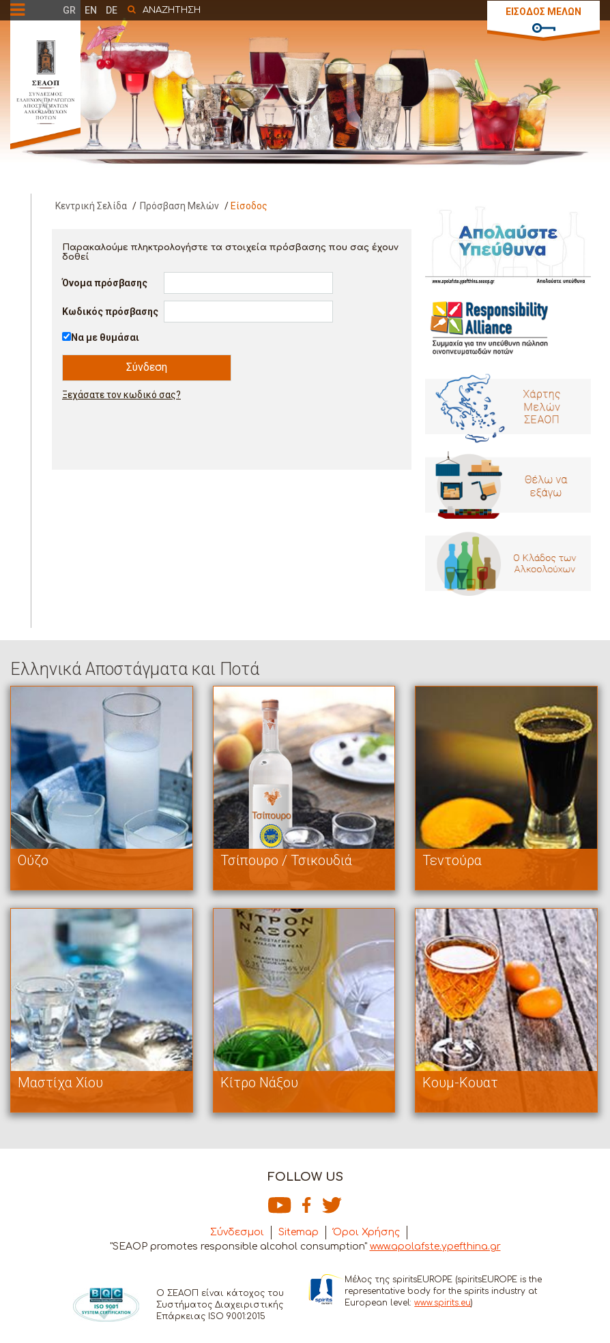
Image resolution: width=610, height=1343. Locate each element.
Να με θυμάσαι (105, 337)
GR (69, 10)
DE (111, 10)
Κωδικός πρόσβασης (110, 311)
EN (91, 10)
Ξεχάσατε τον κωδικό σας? (121, 394)
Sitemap (298, 1232)
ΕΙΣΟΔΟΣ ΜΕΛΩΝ (543, 11)
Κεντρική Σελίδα (91, 205)
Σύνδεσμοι (237, 1232)
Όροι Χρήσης (366, 1232)
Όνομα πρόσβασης (104, 282)
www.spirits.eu (442, 1303)
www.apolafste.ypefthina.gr (435, 1246)
